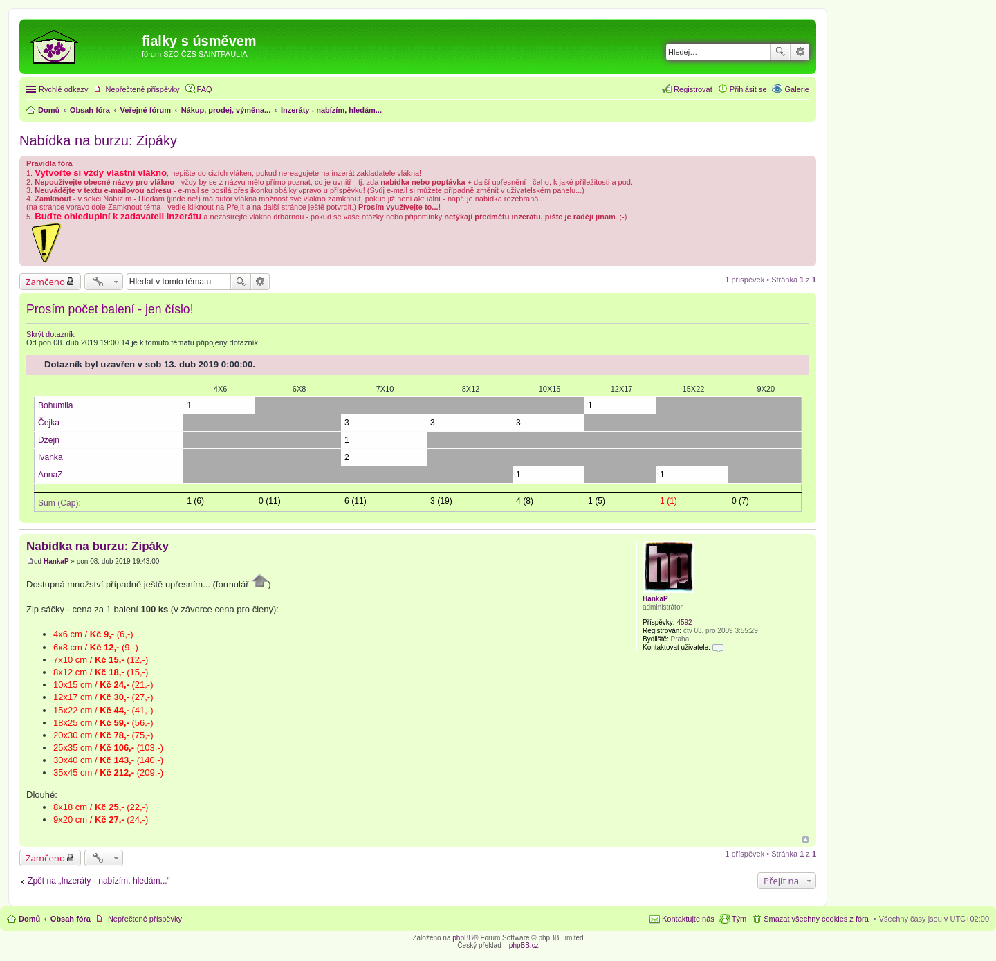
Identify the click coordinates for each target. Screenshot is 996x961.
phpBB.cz (524, 945)
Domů (29, 919)
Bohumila (55, 405)
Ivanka (50, 457)
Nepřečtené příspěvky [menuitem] (143, 89)
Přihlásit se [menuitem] (748, 89)
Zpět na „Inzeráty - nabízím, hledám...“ (99, 881)
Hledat (780, 52)
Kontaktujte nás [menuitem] (688, 919)
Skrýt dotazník (50, 334)
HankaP (655, 599)
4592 (684, 622)
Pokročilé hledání (800, 52)
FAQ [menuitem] (204, 89)
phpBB (462, 938)
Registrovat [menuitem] (693, 89)
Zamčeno (45, 281)
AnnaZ (50, 474)
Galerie (797, 89)
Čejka (48, 423)
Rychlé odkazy (64, 89)
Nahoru (805, 839)
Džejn (48, 440)
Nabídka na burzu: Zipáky (98, 140)
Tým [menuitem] (739, 919)
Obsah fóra (70, 919)
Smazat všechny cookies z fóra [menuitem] (816, 919)
